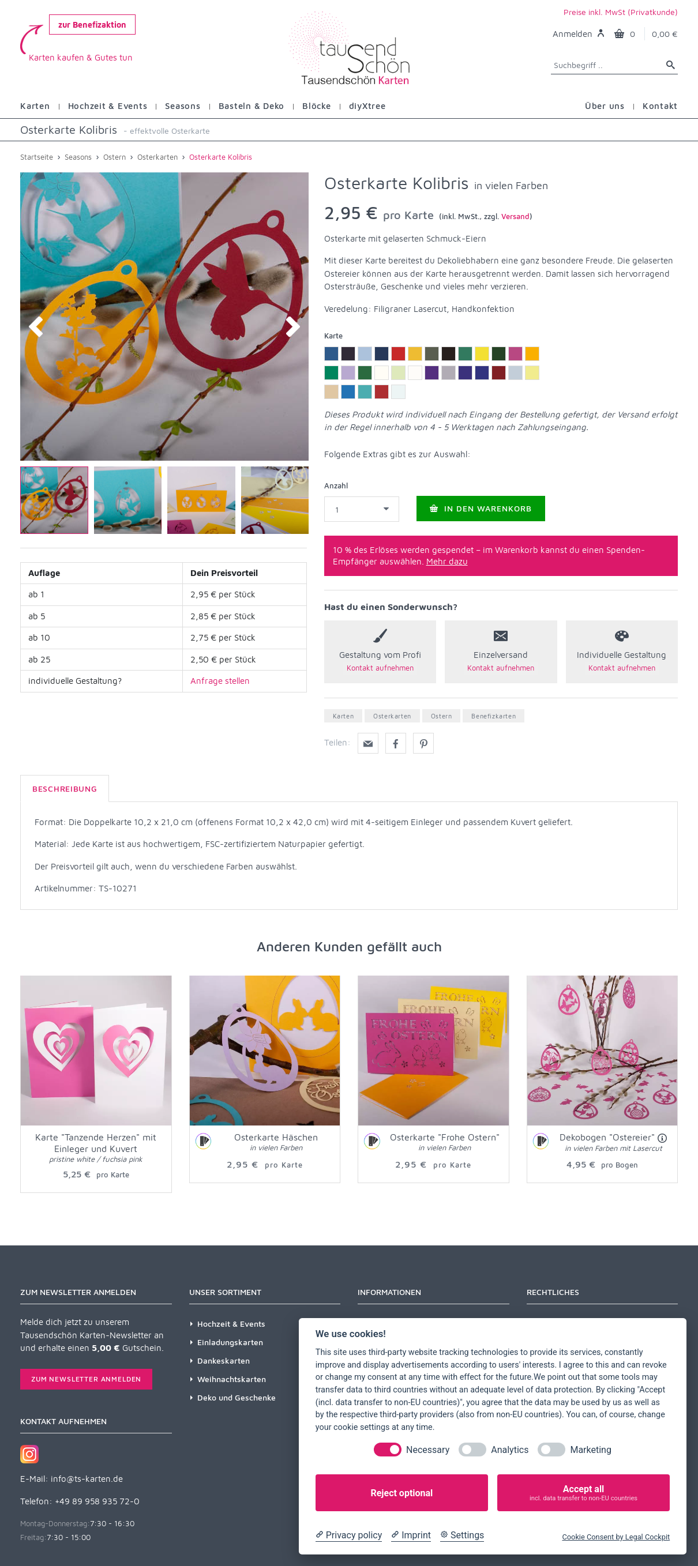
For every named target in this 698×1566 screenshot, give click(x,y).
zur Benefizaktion (92, 24)
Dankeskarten (223, 1360)
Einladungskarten (230, 1342)
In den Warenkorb (481, 508)
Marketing (590, 1449)
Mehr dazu (447, 561)
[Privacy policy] (349, 1535)
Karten (343, 716)
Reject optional (401, 1493)
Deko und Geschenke (236, 1397)
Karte (333, 335)
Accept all (583, 1493)
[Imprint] (411, 1535)
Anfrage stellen (220, 681)
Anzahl (336, 485)
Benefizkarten (493, 716)
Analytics (509, 1449)
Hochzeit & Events (231, 1323)
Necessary (427, 1449)
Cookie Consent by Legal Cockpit (616, 1537)
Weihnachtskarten (231, 1379)
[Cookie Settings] (462, 1535)
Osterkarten (392, 716)
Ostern (441, 716)
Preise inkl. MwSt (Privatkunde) (621, 12)
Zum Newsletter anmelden (86, 1379)
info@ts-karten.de (87, 1479)
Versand (515, 216)
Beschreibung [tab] (64, 788)
